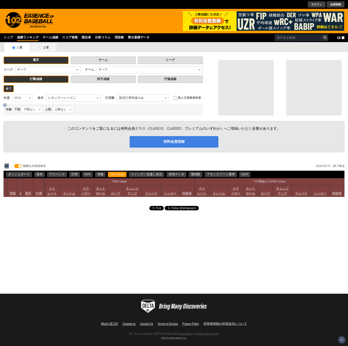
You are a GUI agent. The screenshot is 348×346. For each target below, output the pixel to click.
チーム (103, 60)
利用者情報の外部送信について (225, 323)
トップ (8, 37)
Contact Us (146, 323)
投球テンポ (176, 174)
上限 (59, 109)
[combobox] (298, 37)
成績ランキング (28, 37)
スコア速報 (70, 37)
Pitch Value (117, 174)
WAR (244, 174)
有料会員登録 (174, 141)
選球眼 (195, 174)
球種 (100, 174)
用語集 (119, 37)
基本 (39, 174)
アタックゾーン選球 (221, 174)
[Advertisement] (246, 87)
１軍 (19, 47)
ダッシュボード (19, 174)
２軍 (46, 47)
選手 (36, 60)
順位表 (86, 37)
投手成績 (103, 79)
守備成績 (170, 79)
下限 (28, 109)
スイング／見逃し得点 (146, 174)
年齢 (9, 109)
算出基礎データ (139, 37)
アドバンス (57, 174)
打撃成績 (36, 79)
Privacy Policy (190, 323)
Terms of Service (168, 323)
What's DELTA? (109, 323)
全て (9, 89)
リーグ (170, 60)
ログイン (316, 4)
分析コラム (103, 37)
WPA (87, 174)
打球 (74, 174)
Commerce (129, 323)
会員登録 (335, 4)
